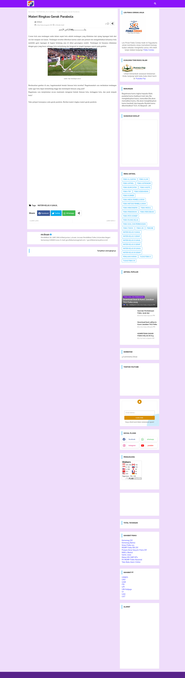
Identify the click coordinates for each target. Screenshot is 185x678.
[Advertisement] (72, 290)
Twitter (57, 213)
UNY (124, 580)
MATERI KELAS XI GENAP (131, 244)
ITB (123, 584)
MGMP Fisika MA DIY (130, 548)
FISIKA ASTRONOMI (144, 183)
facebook (132, 439)
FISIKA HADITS (145, 187)
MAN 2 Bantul (127, 552)
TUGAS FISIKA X (145, 256)
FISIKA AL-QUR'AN (129, 179)
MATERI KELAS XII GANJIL (132, 248)
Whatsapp (70, 213)
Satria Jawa (126, 555)
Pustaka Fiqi (141, 79)
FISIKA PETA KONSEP (130, 216)
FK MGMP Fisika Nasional (132, 560)
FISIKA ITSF (127, 191)
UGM (124, 582)
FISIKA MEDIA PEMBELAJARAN (133, 200)
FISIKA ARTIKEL (128, 183)
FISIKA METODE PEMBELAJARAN (134, 204)
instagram (132, 445)
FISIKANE (150, 228)
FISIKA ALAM (143, 179)
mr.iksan (45, 234)
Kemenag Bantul (128, 543)
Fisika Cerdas (148, 50)
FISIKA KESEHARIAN (141, 191)
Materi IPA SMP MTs (130, 557)
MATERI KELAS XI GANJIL (132, 240)
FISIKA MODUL (146, 208)
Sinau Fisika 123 (128, 545)
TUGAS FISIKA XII (129, 261)
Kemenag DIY (127, 540)
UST (123, 596)
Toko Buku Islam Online (131, 562)
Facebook (45, 213)
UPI (123, 587)
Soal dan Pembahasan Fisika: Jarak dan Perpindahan (145, 313)
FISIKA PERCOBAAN (147, 212)
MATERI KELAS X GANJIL (46, 12)
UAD (123, 594)
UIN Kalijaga (127, 589)
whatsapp (150, 439)
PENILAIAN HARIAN (130, 256)
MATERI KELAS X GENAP (131, 236)
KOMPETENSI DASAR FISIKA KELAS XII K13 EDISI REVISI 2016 (145, 336)
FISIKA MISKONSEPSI (130, 208)
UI (122, 592)
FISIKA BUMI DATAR (130, 187)
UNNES (125, 577)
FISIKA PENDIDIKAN (130, 212)
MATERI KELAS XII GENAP (132, 252)
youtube (150, 445)
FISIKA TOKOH (128, 228)
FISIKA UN (139, 228)
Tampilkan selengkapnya (106, 251)
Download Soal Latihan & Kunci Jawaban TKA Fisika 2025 (147, 324)
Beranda (31, 12)
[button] (155, 3)
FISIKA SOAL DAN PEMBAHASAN (134, 224)
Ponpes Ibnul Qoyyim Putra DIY (134, 550)
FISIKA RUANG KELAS (130, 220)
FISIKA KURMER (128, 195)
